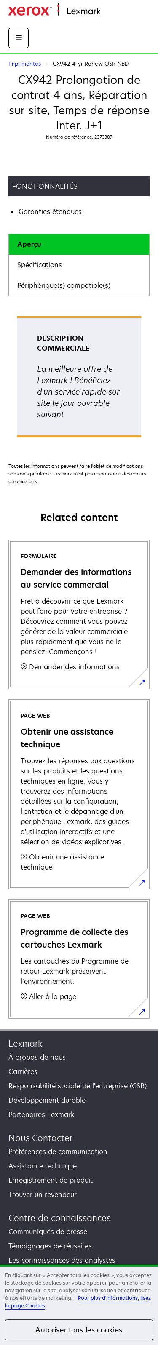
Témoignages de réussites (50, 1246)
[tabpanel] (79, 379)
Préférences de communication (57, 1151)
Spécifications (39, 264)
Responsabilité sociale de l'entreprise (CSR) (77, 1085)
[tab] (79, 244)
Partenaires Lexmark (41, 1114)
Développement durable (47, 1100)
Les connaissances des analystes (61, 1260)
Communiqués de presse (47, 1231)
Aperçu (29, 244)
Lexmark (25, 1043)
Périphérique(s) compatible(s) (63, 285)
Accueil (110, 12)
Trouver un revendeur (42, 1194)
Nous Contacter (40, 1138)
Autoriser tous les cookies (78, 1329)
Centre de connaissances (59, 1218)
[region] (79, 1305)
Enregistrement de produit (50, 1180)
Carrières (22, 1071)
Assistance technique (42, 1165)
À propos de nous (37, 1057)
